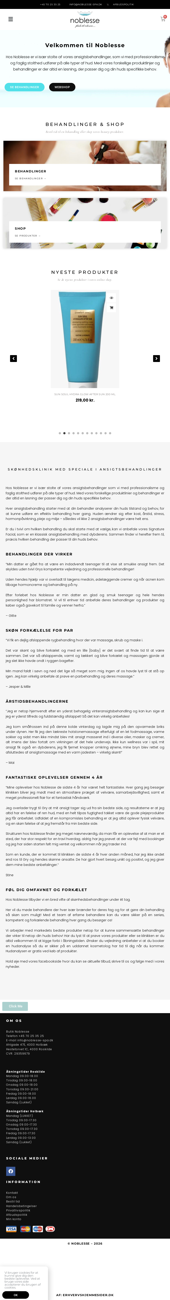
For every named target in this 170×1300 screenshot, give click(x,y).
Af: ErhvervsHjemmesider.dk (85, 1295)
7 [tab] (87, 433)
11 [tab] (105, 433)
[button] (10, 19)
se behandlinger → (30, 178)
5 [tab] (78, 433)
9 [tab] (96, 433)
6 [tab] (82, 433)
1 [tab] (60, 433)
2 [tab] (64, 433)
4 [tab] (73, 433)
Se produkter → (28, 235)
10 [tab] (101, 433)
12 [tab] (110, 433)
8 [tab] (92, 433)
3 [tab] (69, 433)
